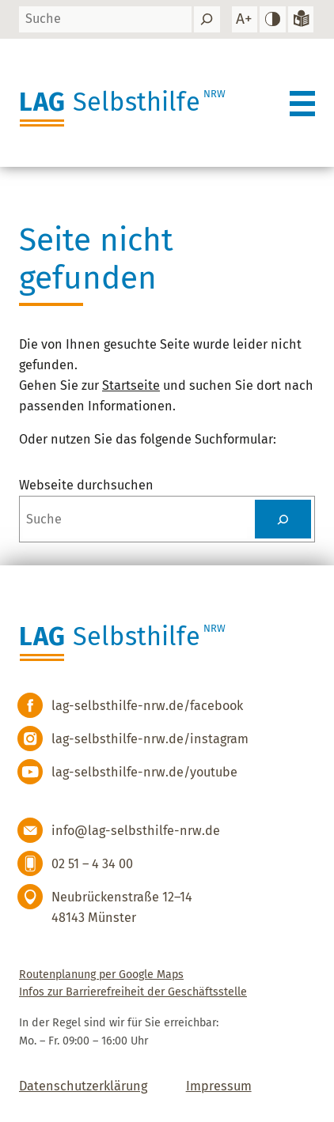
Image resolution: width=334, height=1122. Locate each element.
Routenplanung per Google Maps (101, 974)
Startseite (131, 385)
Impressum (219, 1086)
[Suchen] (206, 19)
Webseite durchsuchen (86, 485)
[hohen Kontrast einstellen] (272, 19)
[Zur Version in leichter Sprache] (300, 19)
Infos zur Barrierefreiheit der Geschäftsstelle (133, 992)
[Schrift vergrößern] (244, 19)
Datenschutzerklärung (83, 1086)
